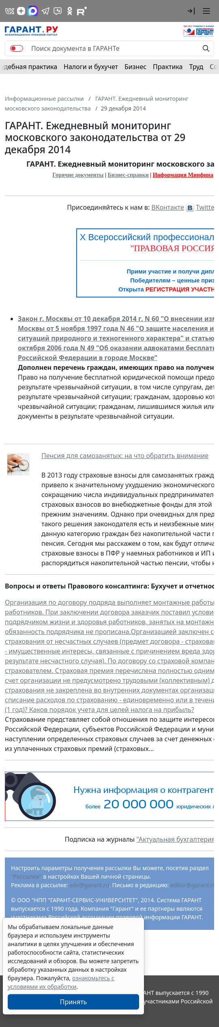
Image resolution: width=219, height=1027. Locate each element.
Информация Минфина (183, 175)
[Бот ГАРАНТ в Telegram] (57, 11)
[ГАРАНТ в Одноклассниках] (70, 11)
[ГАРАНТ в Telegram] (45, 11)
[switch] (16, 48)
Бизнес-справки (128, 175)
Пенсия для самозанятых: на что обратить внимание (124, 455)
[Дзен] (21, 11)
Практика (167, 66)
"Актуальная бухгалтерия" (177, 839)
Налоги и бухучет (91, 66)
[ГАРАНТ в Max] (33, 11)
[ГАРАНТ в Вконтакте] (10, 11)
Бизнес (135, 66)
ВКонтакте (167, 207)
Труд (196, 66)
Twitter (206, 207)
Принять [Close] (73, 1001)
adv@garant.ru (89, 885)
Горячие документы (77, 175)
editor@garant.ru (193, 885)
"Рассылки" (26, 876)
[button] (191, 11)
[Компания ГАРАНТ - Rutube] (82, 11)
